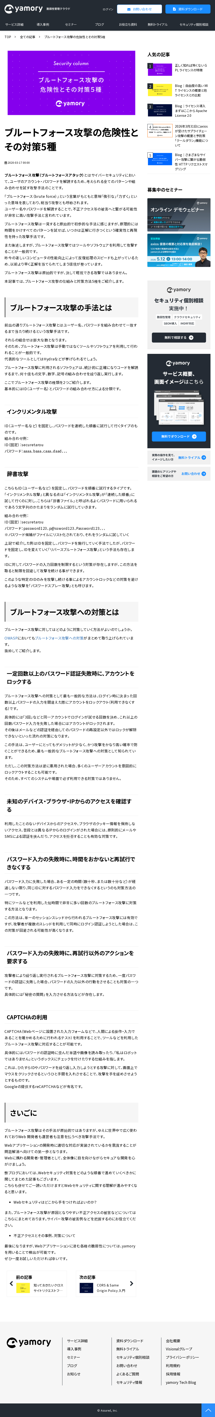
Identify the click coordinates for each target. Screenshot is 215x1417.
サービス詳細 (14, 24)
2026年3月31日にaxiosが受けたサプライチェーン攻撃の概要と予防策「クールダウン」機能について (191, 135)
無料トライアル (158, 24)
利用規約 (173, 1365)
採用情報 (173, 1374)
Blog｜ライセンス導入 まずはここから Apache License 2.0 (191, 111)
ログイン (108, 9)
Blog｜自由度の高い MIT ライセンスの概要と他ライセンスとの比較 (191, 90)
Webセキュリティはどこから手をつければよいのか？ (55, 1202)
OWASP (11, 638)
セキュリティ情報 (129, 1382)
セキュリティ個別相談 (194, 24)
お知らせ (73, 1374)
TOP (8, 37)
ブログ (99, 24)
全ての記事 (27, 37)
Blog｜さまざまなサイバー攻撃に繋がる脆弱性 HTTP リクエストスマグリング (191, 161)
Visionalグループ (179, 1349)
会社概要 (173, 1340)
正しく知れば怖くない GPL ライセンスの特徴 (191, 67)
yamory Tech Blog (181, 1382)
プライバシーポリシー (182, 1357)
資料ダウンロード (190, 9)
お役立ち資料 (128, 24)
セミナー (71, 24)
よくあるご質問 (127, 1374)
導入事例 (43, 24)
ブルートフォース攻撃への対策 (59, 638)
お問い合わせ (142, 9)
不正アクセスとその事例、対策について (45, 1235)
